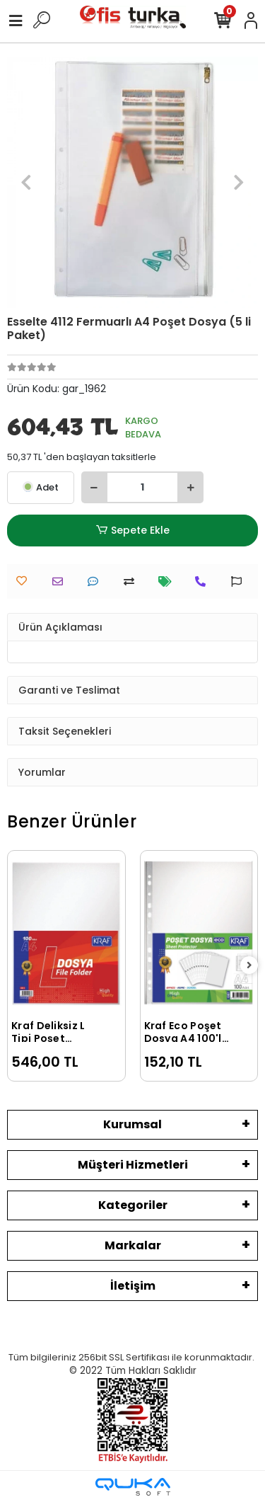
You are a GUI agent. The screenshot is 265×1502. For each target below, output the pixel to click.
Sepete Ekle (132, 530)
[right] (249, 966)
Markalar (133, 1245)
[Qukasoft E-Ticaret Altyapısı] (132, 1487)
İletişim (132, 1286)
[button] (26, 182)
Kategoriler (132, 1205)
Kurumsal (132, 1124)
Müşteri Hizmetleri (133, 1165)
